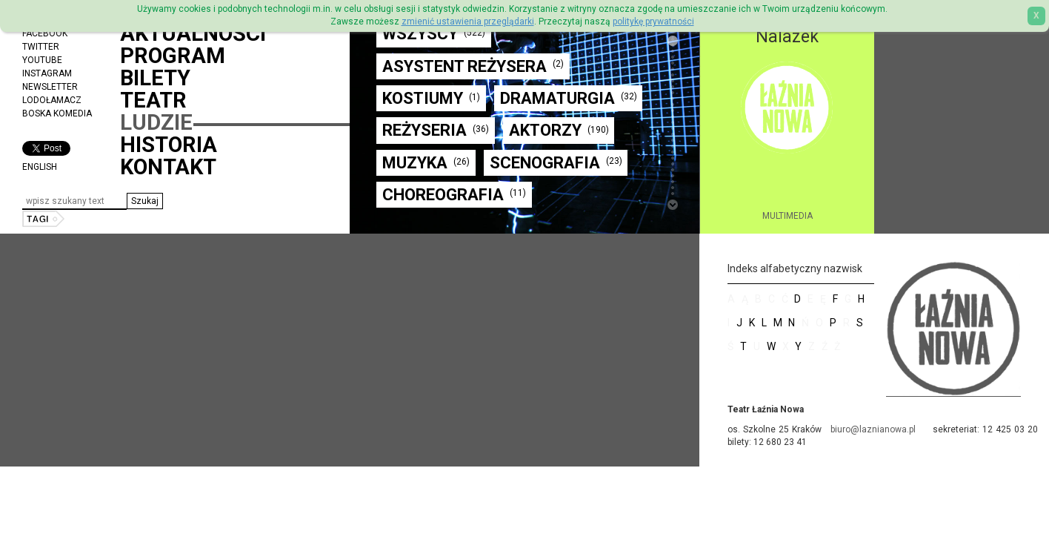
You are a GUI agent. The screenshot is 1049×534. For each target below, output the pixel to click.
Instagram (47, 73)
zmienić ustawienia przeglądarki (468, 21)
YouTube (42, 60)
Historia (168, 144)
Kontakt (168, 166)
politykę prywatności (653, 21)
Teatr (153, 100)
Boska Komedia (57, 113)
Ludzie (156, 122)
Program (172, 55)
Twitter (40, 47)
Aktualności (193, 33)
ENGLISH (39, 167)
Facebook (44, 33)
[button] (145, 201)
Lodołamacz (51, 100)
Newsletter (50, 87)
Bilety (155, 77)
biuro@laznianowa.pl (873, 429)
